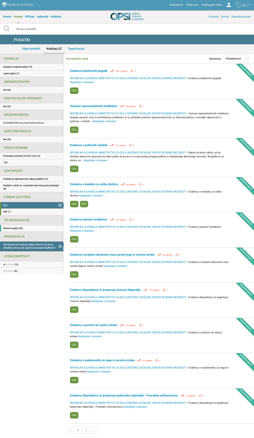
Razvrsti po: (215, 58)
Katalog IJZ (54, 48)
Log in (229, 5)
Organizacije (76, 48)
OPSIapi (30, 16)
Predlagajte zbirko (212, 4)
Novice (225, 16)
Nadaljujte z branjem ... (83, 82)
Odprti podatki (31, 48)
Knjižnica (56, 16)
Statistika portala (241, 16)
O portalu (213, 16)
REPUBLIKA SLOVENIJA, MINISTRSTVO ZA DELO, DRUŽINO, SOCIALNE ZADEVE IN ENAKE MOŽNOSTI (128, 78)
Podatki (18, 16)
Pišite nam (192, 4)
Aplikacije (42, 16)
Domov (7, 16)
